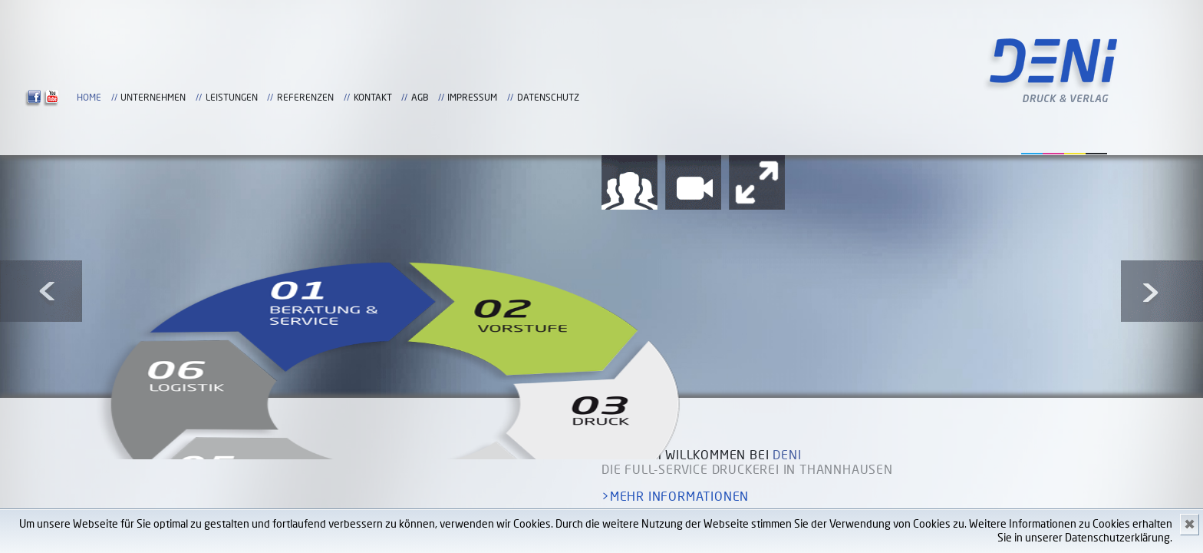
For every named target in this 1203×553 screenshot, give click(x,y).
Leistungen (756, 97)
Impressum (997, 97)
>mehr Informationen (675, 497)
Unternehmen (677, 97)
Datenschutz (642, 108)
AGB (944, 97)
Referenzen (830, 97)
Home (614, 97)
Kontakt (897, 97)
